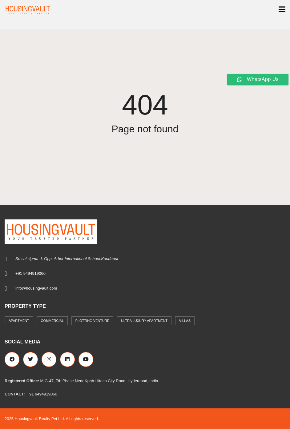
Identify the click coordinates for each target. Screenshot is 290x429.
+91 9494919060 (30, 273)
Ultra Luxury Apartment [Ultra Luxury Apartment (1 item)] (144, 321)
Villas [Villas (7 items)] (185, 321)
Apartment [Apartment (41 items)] (19, 321)
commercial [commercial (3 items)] (52, 321)
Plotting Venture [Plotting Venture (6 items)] (92, 321)
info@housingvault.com (36, 288)
